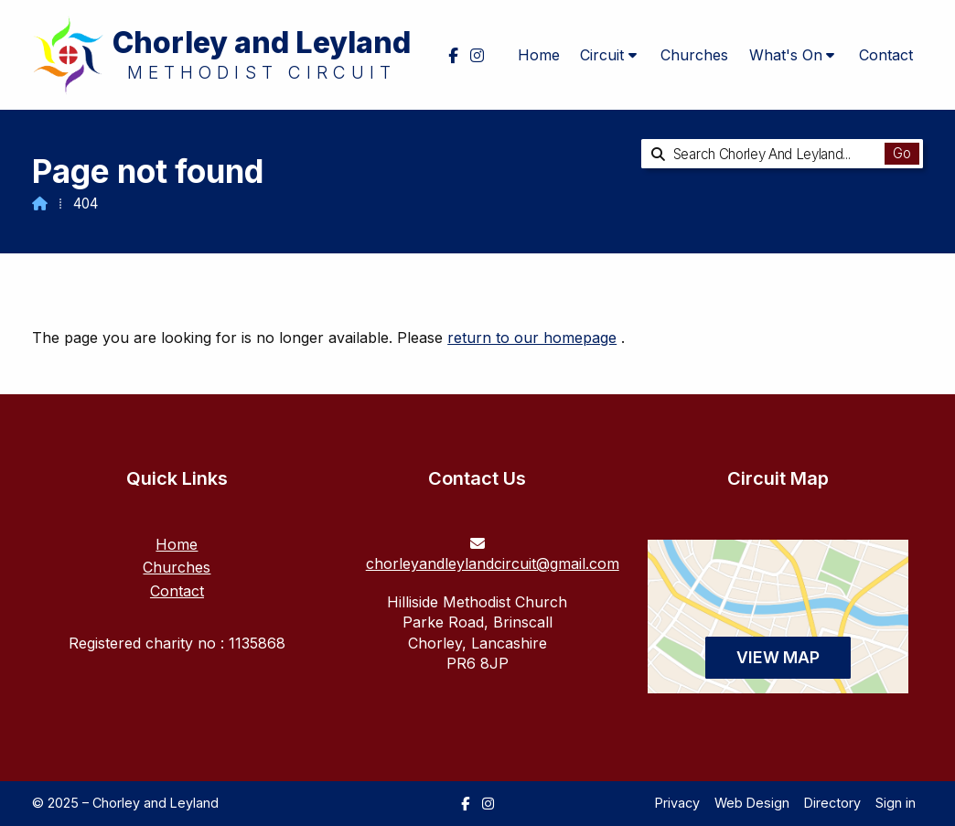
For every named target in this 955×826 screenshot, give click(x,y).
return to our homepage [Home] (532, 337)
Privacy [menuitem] (677, 802)
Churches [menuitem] (694, 55)
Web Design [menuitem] (751, 802)
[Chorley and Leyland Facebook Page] (465, 803)
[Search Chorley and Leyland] (769, 154)
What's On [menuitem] (785, 55)
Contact (177, 591)
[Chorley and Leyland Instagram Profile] (488, 803)
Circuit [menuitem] (602, 55)
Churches (176, 567)
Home (177, 544)
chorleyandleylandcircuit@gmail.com (492, 563)
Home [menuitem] (539, 55)
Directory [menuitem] (832, 802)
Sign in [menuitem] (895, 802)
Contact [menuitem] (886, 55)
